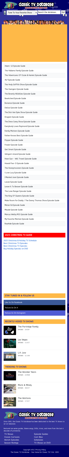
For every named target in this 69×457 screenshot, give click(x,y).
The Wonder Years (27, 372)
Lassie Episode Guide (13, 182)
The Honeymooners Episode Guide (19, 168)
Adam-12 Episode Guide (15, 66)
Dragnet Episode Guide (14, 117)
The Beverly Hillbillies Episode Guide (20, 94)
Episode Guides (41, 434)
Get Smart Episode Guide (15, 149)
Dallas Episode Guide (14, 108)
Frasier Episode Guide (14, 145)
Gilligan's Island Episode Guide (17, 154)
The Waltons (24, 398)
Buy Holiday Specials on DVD (16, 249)
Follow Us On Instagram (15, 313)
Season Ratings (11, 443)
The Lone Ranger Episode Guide (18, 191)
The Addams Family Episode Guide (19, 71)
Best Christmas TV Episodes (16, 243)
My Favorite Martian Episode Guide (19, 219)
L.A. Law (22, 353)
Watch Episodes (11, 440)
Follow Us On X (11, 308)
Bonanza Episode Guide (15, 103)
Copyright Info (28, 450)
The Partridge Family (28, 327)
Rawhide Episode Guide (14, 224)
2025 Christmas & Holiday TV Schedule (20, 241)
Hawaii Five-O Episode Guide (17, 163)
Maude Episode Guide (14, 210)
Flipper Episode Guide (14, 140)
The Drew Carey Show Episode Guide (20, 122)
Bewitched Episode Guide (15, 98)
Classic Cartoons (12, 437)
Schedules (38, 440)
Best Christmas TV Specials (15, 246)
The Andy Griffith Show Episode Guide (21, 84)
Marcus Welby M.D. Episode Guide (19, 214)
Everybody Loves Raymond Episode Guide (22, 126)
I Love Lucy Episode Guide (15, 173)
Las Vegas (22, 340)
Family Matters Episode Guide (17, 131)
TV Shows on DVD (42, 443)
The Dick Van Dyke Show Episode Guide (21, 112)
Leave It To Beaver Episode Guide (19, 187)
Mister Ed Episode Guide (15, 205)
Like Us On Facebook (13, 302)
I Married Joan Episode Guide (17, 177)
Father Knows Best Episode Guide (19, 136)
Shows (20, 329)
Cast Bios (38, 437)
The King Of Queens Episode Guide (19, 196)
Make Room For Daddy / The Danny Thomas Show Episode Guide (32, 200)
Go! (63, 12)
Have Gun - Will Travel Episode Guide (21, 159)
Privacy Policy (41, 450)
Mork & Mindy (25, 385)
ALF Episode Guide (12, 80)
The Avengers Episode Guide (17, 89)
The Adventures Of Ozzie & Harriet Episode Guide (26, 75)
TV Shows (8, 434)
